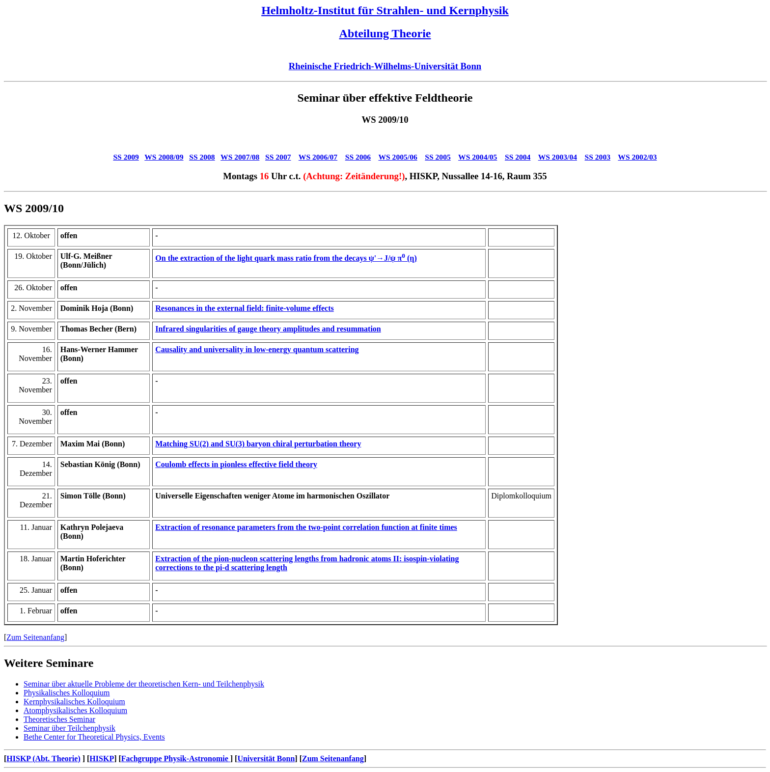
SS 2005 (437, 157)
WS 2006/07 (318, 157)
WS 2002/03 (637, 157)
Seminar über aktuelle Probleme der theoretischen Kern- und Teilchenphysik (144, 684)
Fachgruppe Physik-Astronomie (175, 758)
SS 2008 (202, 157)
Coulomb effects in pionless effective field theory (236, 464)
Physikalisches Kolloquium (67, 693)
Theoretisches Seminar (59, 719)
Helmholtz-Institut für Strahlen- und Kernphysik (385, 10)
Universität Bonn (266, 758)
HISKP (101, 758)
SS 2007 (278, 157)
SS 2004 (517, 157)
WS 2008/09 (163, 157)
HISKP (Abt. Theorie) (43, 758)
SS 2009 (125, 157)
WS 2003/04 (557, 157)
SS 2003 (597, 157)
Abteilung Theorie (385, 33)
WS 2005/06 (397, 157)
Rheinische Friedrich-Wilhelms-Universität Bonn (385, 66)
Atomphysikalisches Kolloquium (75, 710)
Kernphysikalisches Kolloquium (74, 701)
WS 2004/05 (477, 157)
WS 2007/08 (239, 157)
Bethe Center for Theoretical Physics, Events (94, 737)
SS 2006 (358, 157)
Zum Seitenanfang (35, 637)
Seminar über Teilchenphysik (69, 728)
